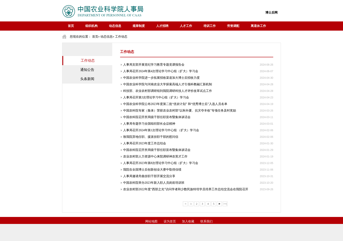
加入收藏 (188, 221)
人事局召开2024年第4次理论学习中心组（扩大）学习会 (160, 71)
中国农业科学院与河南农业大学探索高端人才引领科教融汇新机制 (167, 84)
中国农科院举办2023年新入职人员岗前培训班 (153, 182)
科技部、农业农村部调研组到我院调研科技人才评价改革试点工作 (167, 91)
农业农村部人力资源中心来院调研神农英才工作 (155, 156)
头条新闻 (87, 79)
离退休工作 (258, 26)
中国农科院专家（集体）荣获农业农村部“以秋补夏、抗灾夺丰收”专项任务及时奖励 (179, 110)
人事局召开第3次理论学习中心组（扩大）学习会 (156, 97)
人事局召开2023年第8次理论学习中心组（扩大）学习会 (160, 163)
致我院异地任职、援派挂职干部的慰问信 (150, 136)
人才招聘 (162, 26)
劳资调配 (233, 26)
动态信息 (115, 26)
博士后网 (271, 12)
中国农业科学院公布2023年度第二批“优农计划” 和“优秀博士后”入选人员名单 (175, 104)
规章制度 (139, 26)
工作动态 (88, 60)
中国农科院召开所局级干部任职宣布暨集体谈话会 (157, 117)
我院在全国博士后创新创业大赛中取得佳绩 (152, 169)
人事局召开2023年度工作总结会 (144, 143)
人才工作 (186, 26)
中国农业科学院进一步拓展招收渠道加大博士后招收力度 (161, 77)
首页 (71, 26)
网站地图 (151, 221)
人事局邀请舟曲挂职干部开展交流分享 (149, 176)
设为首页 (170, 221)
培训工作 (209, 26)
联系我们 (206, 221)
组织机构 (91, 26)
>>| (225, 203)
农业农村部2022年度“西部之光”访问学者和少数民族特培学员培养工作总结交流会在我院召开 (185, 189)
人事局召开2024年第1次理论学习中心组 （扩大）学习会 (161, 130)
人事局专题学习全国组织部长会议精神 (149, 123)
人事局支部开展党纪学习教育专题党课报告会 (153, 64)
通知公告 (87, 70)
